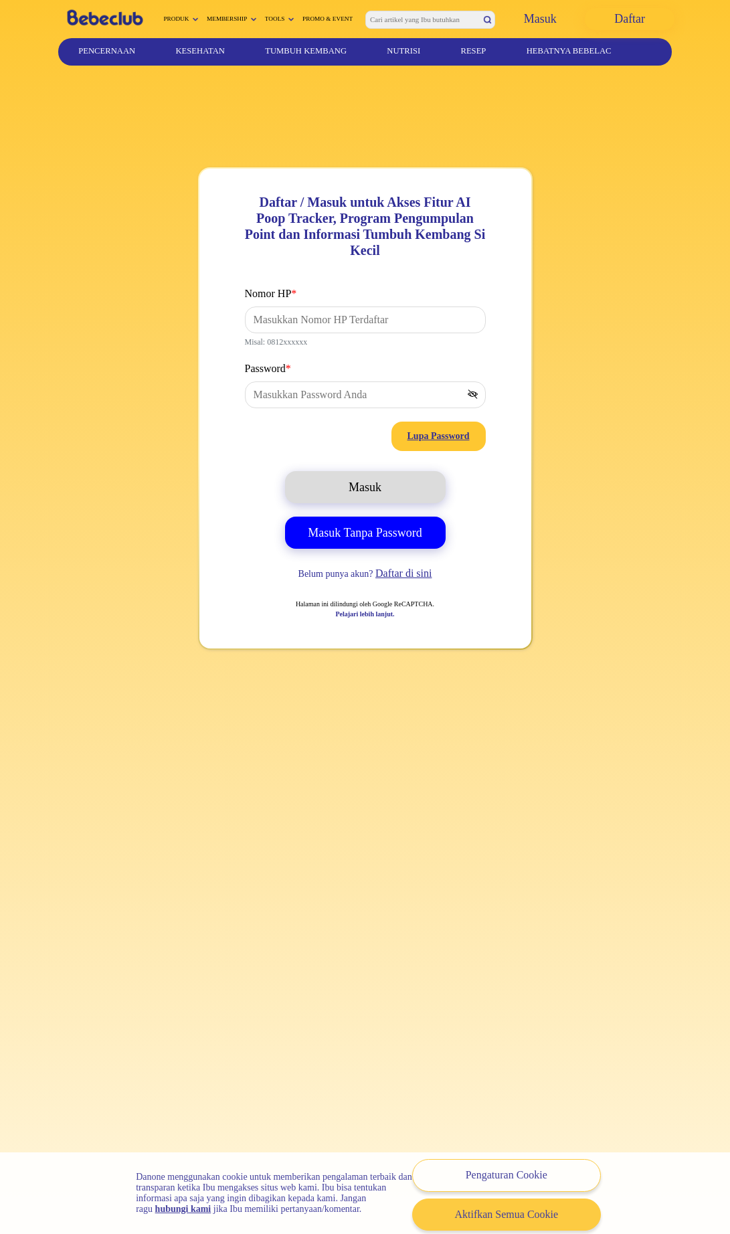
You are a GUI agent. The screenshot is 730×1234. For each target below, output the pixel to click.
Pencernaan (106, 51)
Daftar (629, 18)
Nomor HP (271, 293)
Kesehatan (199, 51)
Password (268, 368)
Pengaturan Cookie (506, 1174)
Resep (473, 51)
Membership (227, 18)
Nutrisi (403, 51)
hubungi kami (183, 1209)
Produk (176, 18)
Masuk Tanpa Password (365, 532)
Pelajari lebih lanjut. (364, 614)
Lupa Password (438, 436)
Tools (275, 18)
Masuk (540, 18)
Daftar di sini (403, 573)
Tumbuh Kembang (306, 51)
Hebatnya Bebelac (569, 51)
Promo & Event (327, 18)
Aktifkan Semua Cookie (506, 1214)
